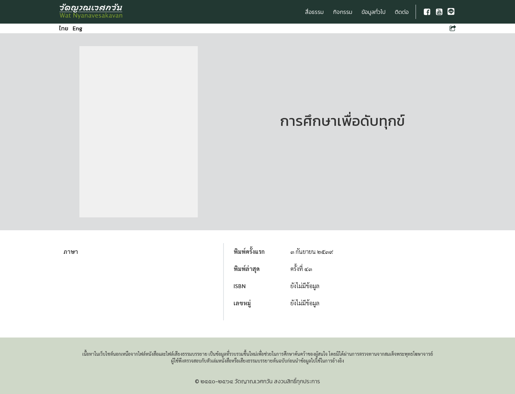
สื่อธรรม (314, 12)
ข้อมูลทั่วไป (374, 12)
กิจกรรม (342, 12)
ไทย (63, 28)
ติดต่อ (402, 12)
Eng (77, 28)
